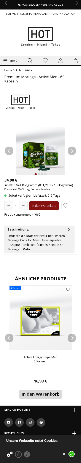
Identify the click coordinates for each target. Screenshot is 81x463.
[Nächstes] (72, 151)
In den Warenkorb (44, 206)
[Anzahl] (16, 205)
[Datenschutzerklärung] (18, 454)
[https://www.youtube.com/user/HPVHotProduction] (8, 422)
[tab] (39, 239)
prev (6, 3)
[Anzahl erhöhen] (23, 205)
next (75, 3)
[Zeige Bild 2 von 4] (39, 174)
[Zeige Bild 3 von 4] (42, 174)
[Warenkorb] (75, 60)
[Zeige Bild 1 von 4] (36, 174)
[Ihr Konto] (60, 60)
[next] (72, 338)
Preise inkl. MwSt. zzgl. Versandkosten (27, 189)
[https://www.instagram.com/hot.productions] (30, 422)
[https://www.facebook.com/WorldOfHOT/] (19, 422)
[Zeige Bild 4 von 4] (45, 174)
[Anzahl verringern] (9, 205)
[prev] (9, 338)
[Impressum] (27, 454)
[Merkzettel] (45, 60)
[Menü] (10, 60)
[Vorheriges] (9, 151)
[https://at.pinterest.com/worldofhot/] (41, 422)
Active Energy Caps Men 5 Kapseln (40, 359)
